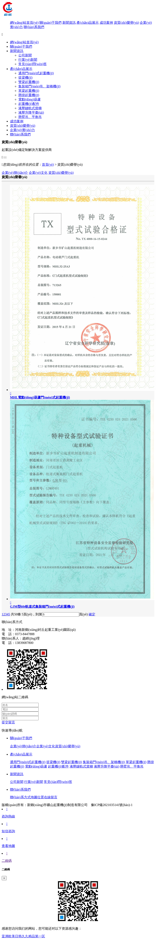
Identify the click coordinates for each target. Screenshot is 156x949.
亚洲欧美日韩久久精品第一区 (23, 936)
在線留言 (50, 797)
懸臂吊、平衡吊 (30, 117)
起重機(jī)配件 (28, 104)
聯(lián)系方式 (20, 797)
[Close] (4, 878)
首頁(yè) (48, 164)
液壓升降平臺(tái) (31, 112)
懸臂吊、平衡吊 (131, 766)
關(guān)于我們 (50, 22)
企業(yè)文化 (38, 172)
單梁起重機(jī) (28, 90)
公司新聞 (25, 55)
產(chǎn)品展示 (88, 22)
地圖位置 (37, 797)
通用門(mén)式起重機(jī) (36, 73)
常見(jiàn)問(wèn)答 (32, 64)
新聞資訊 (69, 22)
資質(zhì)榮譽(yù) (126, 22)
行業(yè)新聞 (27, 59)
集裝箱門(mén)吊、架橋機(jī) (104, 762)
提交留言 (8, 722)
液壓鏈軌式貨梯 (30, 108)
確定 (92, 614)
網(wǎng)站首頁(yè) (24, 22)
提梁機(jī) (25, 77)
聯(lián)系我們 (34, 27)
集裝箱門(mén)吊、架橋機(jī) (39, 86)
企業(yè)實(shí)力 (22, 130)
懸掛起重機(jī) (28, 95)
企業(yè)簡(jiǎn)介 (15, 172)
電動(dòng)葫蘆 (29, 99)
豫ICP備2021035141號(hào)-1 (112, 805)
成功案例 (106, 22)
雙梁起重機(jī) (28, 82)
